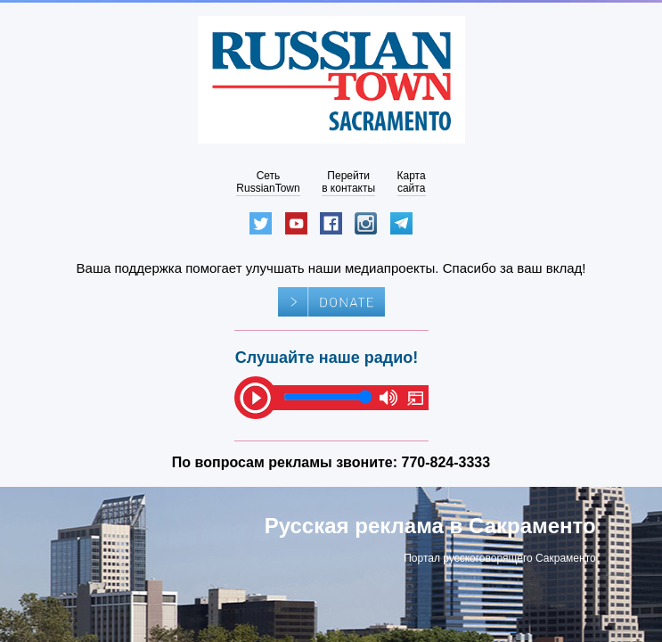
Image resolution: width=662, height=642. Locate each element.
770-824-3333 (446, 462)
